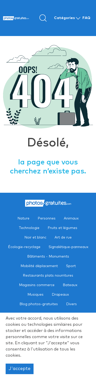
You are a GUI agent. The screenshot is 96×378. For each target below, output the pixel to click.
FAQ (86, 18)
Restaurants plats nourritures (48, 275)
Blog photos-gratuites (38, 304)
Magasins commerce (37, 285)
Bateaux (70, 285)
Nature (23, 218)
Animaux (71, 218)
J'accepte (19, 368)
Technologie (29, 228)
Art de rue (63, 237)
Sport (71, 266)
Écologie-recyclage (24, 247)
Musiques (35, 294)
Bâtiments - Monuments (48, 256)
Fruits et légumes (62, 228)
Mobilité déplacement (39, 266)
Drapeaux (60, 294)
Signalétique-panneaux (68, 247)
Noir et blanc (35, 237)
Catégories (64, 18)
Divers (71, 304)
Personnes (47, 218)
